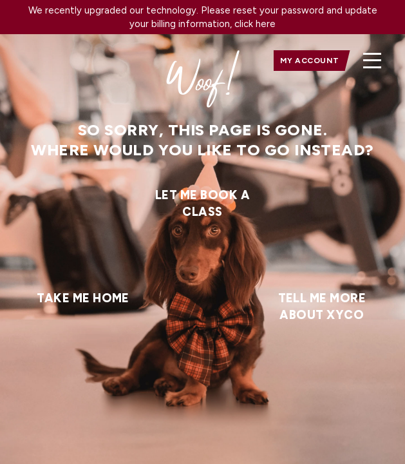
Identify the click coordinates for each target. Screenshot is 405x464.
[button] (372, 60)
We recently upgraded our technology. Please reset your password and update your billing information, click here (202, 17)
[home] (49, 60)
